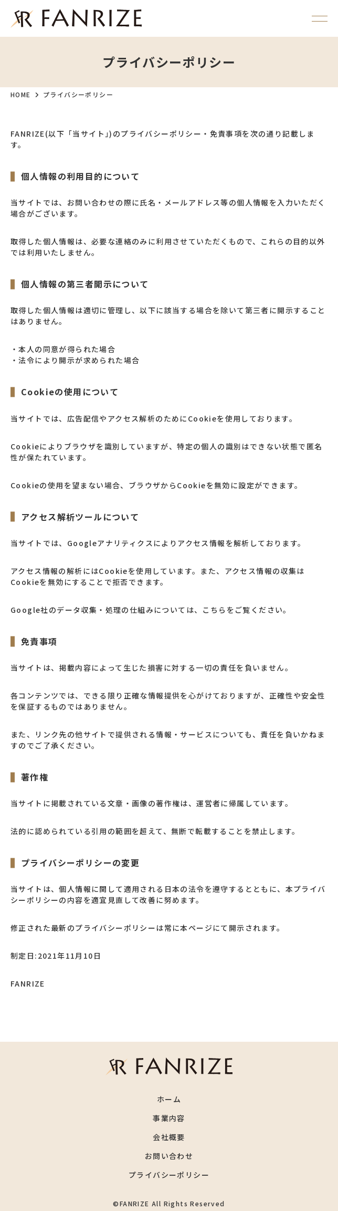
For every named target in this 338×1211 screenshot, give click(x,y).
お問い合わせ (169, 1156)
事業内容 (169, 1118)
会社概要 (169, 1137)
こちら (214, 609)
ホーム (169, 1099)
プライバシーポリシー (169, 1174)
